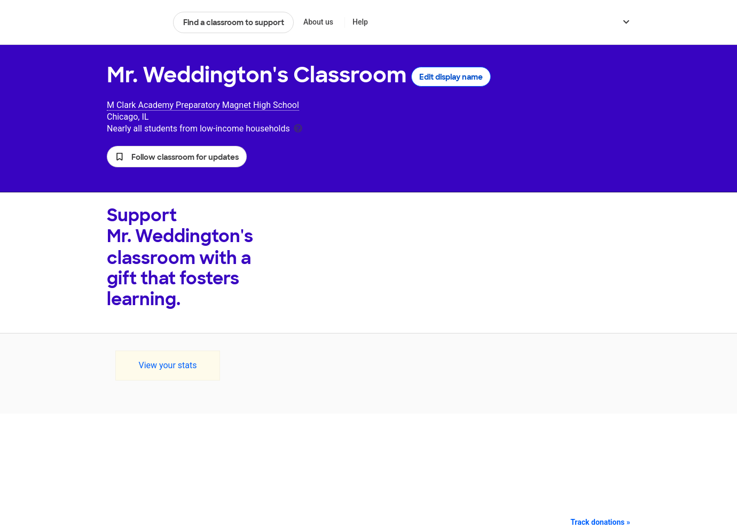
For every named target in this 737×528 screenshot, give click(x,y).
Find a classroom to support (233, 22)
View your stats (167, 365)
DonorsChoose (135, 22)
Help (360, 22)
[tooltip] (298, 127)
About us (318, 22)
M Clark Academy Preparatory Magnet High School (203, 105)
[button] (177, 156)
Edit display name (451, 77)
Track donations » (600, 522)
